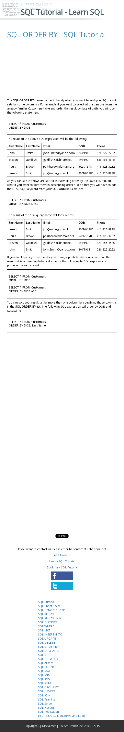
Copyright (30, 726)
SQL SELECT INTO (50, 618)
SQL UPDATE (47, 638)
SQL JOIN (44, 695)
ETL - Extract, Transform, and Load (61, 716)
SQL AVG (44, 679)
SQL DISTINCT (48, 622)
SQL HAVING (46, 691)
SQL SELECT (46, 614)
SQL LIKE (44, 630)
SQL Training (46, 699)
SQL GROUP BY (48, 687)
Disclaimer (49, 726)
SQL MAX (44, 671)
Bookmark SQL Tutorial (62, 567)
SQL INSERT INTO (50, 634)
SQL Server (45, 703)
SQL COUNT (46, 667)
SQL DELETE (46, 642)
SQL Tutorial (46, 602)
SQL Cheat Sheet (49, 606)
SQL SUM (44, 683)
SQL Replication (48, 712)
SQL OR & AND (48, 651)
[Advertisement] (41, 68)
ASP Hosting (62, 555)
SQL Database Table (51, 610)
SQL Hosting (46, 707)
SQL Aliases (46, 663)
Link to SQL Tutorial (62, 561)
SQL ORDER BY (48, 646)
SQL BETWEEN (48, 659)
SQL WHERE (46, 626)
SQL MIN (44, 675)
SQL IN (42, 655)
